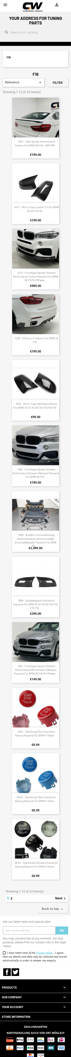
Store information (16, 1016)
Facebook (7, 972)
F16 (9, 57)
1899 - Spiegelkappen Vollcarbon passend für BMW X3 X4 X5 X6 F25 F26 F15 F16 (35, 604)
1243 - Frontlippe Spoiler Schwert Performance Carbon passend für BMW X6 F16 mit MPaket (35, 276)
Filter (58, 82)
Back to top (53, 909)
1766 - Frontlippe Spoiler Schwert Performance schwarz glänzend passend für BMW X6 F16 (35, 473)
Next (61, 898)
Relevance (23, 82)
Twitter (15, 972)
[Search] (35, 32)
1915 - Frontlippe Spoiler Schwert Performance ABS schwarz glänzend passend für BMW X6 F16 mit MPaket (35, 669)
